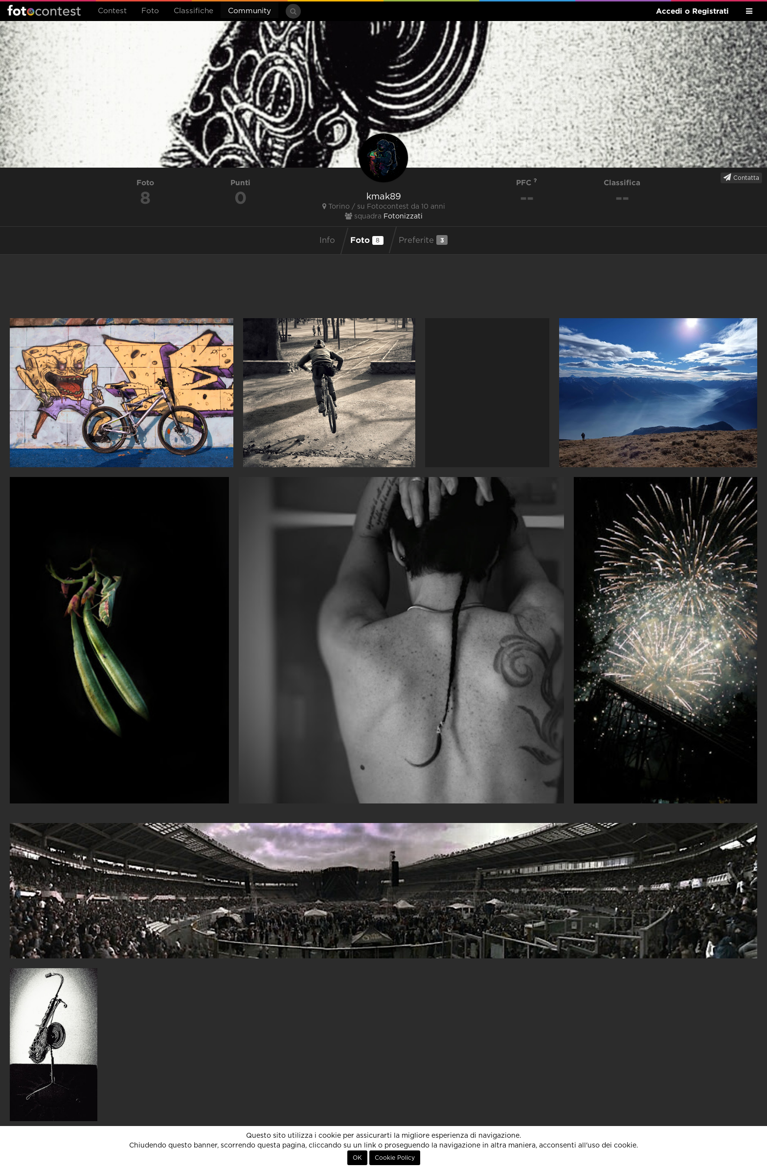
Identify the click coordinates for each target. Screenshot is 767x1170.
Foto (150, 11)
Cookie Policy (395, 1158)
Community (249, 11)
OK (357, 1158)
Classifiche (193, 11)
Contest (112, 11)
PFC (526, 182)
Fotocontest (44, 10)
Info (327, 240)
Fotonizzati (403, 216)
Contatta (741, 177)
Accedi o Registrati (692, 11)
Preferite (423, 240)
